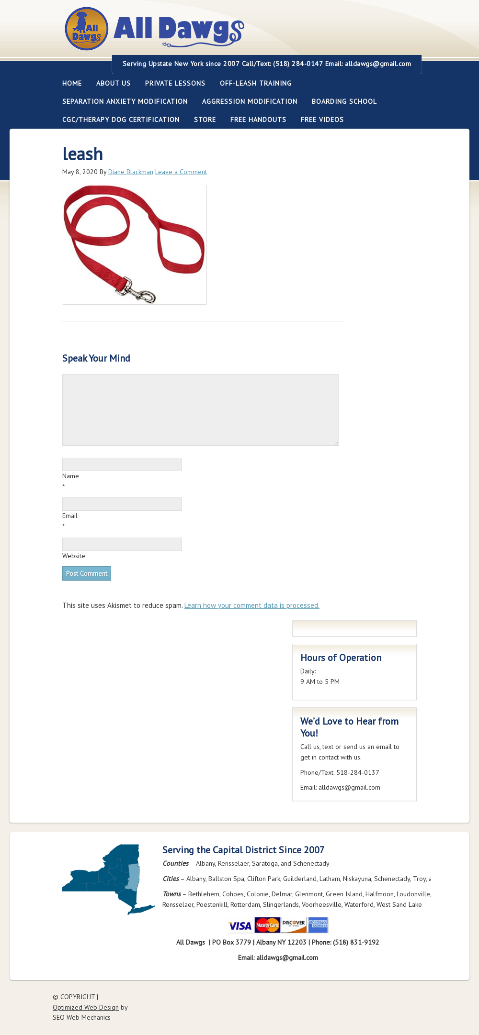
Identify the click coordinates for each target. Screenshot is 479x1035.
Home (72, 83)
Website (73, 555)
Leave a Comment (181, 171)
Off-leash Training (252, 83)
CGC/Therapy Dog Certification (121, 119)
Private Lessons (171, 83)
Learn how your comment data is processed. (251, 605)
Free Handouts (258, 119)
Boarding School (341, 101)
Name (70, 476)
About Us (110, 83)
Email (70, 515)
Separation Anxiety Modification (125, 101)
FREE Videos (322, 119)
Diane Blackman (130, 171)
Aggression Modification (246, 101)
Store (205, 119)
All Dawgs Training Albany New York (207, 34)
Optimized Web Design (86, 1007)
